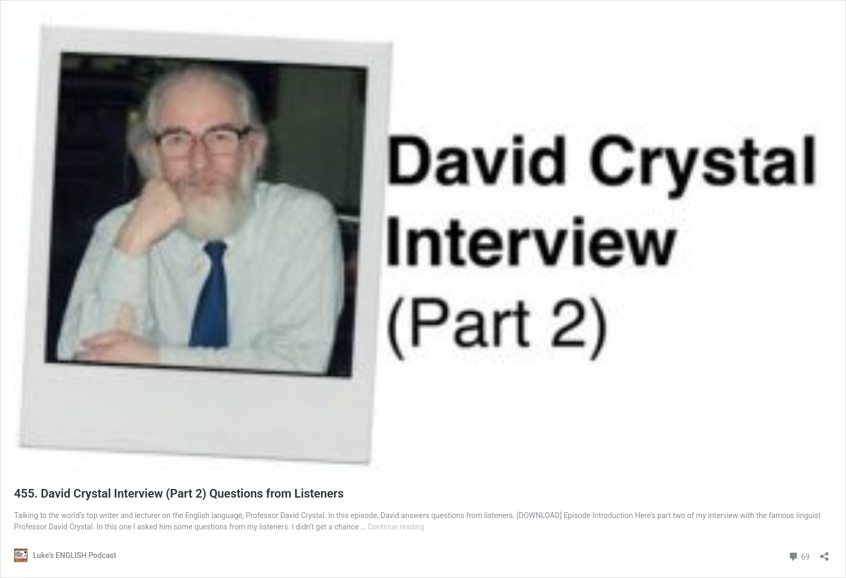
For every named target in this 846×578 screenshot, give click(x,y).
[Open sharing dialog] (824, 553)
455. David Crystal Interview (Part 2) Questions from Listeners (179, 493)
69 (798, 555)
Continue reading (396, 526)
